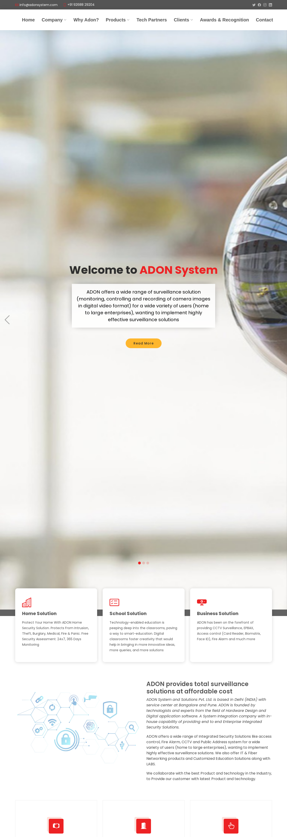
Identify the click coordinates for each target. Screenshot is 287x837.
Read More (143, 335)
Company (54, 19)
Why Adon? (86, 19)
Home (28, 19)
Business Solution (217, 613)
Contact (264, 19)
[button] (7, 309)
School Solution (128, 613)
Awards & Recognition (224, 19)
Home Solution (39, 613)
